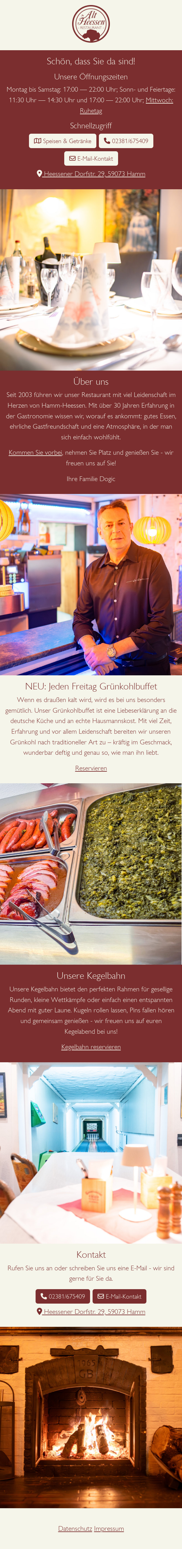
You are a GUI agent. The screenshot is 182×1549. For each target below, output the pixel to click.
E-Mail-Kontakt (91, 158)
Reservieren (91, 768)
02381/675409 (126, 141)
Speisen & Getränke (62, 141)
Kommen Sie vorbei (35, 452)
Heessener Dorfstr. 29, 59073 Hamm (91, 173)
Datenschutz (75, 1528)
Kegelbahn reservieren (91, 1046)
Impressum (109, 1528)
